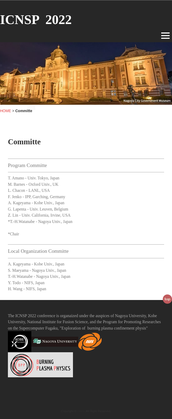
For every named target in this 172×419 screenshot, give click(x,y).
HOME (5, 111)
